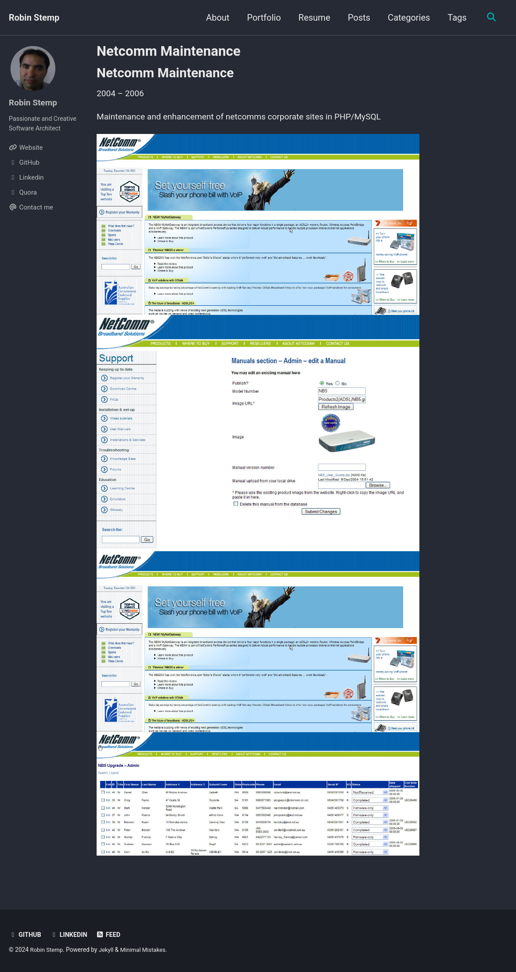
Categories (407, 17)
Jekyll (107, 949)
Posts (357, 17)
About (215, 17)
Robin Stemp (34, 17)
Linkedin (70, 935)
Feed (110, 935)
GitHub (25, 935)
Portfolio (262, 17)
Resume (312, 17)
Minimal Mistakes (146, 949)
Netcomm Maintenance (169, 51)
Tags (455, 17)
